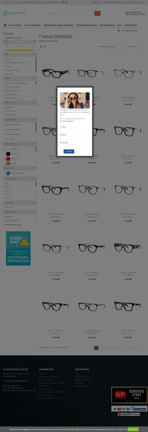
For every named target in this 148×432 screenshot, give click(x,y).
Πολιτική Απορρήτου (67, 121)
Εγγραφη (69, 151)
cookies (26, 429)
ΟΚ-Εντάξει (133, 429)
